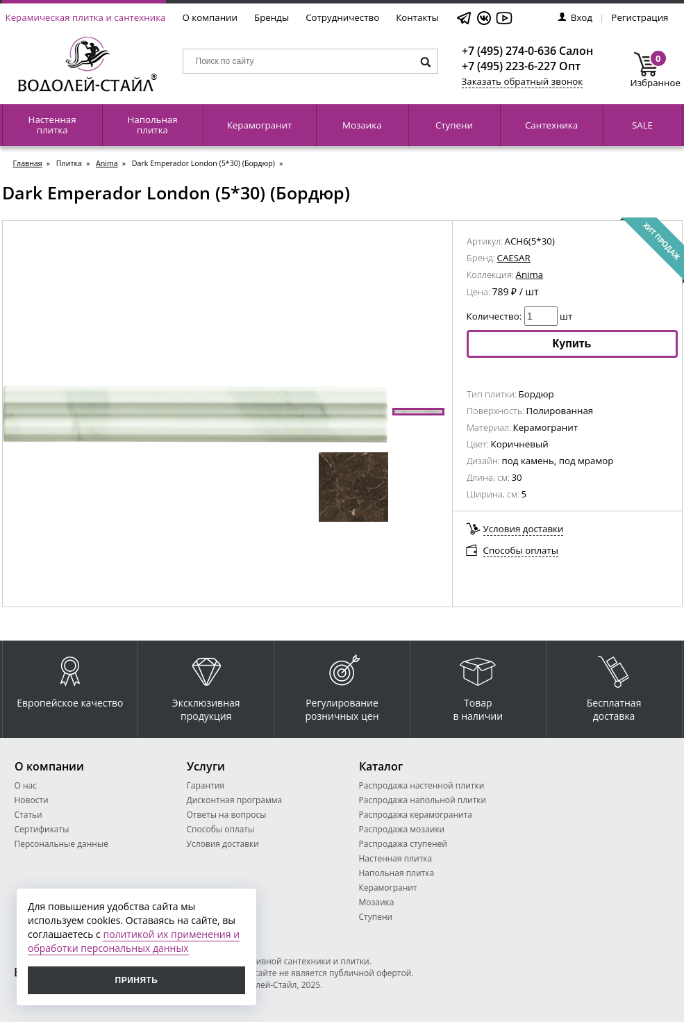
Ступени (454, 125)
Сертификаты (42, 829)
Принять (136, 980)
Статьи (28, 815)
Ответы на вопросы (227, 815)
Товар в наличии (478, 685)
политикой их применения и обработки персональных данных (134, 941)
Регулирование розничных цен (341, 685)
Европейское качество (70, 678)
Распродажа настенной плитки (422, 785)
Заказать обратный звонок (522, 81)
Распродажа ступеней (403, 844)
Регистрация (639, 17)
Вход (575, 17)
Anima (107, 163)
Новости (32, 800)
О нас (26, 785)
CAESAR (514, 258)
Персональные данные (61, 844)
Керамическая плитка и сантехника (86, 17)
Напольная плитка (152, 124)
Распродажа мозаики (402, 829)
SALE (642, 125)
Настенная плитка (52, 124)
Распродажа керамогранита (416, 815)
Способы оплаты (521, 550)
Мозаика (362, 125)
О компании (210, 17)
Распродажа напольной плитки (423, 800)
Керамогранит (259, 125)
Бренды (271, 17)
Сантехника (551, 125)
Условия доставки (523, 528)
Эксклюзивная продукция (206, 685)
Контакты (417, 17)
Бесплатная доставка (614, 685)
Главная (27, 163)
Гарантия (205, 785)
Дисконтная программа (235, 800)
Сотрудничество (342, 17)
